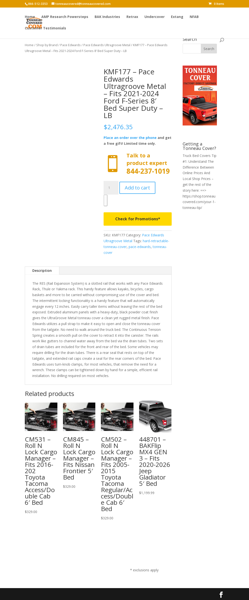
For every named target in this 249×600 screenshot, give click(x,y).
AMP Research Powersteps (64, 17)
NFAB (194, 17)
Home (30, 17)
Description (42, 270)
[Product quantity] (111, 188)
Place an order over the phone (130, 137)
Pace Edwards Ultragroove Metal (106, 45)
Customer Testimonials (45, 29)
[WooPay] (105, 200)
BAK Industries (107, 17)
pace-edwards (140, 246)
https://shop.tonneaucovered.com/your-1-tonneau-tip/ (199, 202)
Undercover (154, 17)
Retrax (132, 17)
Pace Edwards (70, 45)
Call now (137, 164)
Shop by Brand (47, 45)
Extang (177, 17)
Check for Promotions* (137, 219)
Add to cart (137, 187)
